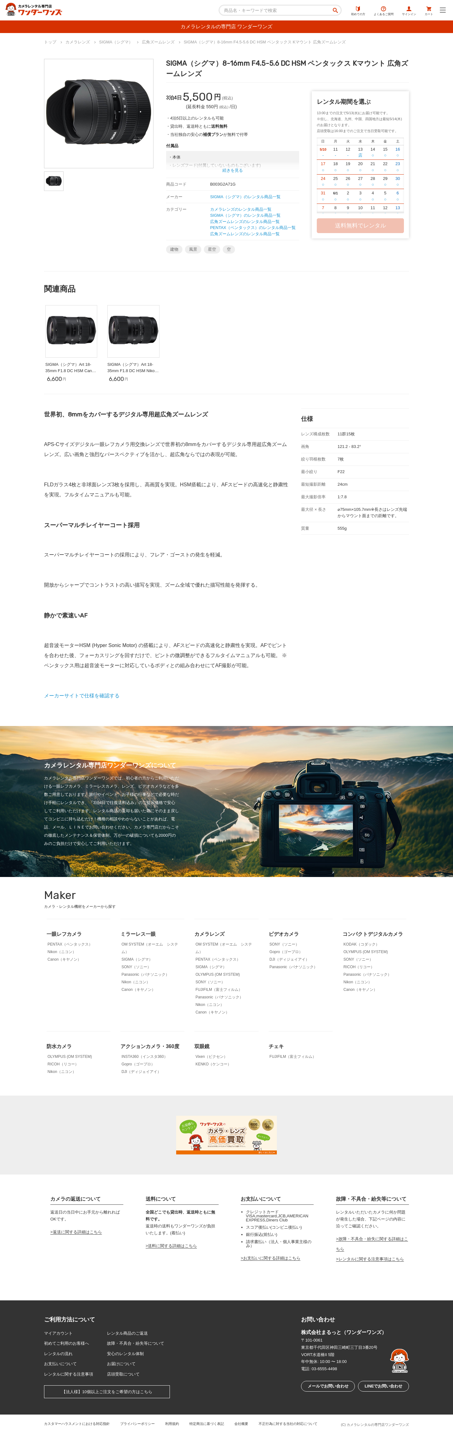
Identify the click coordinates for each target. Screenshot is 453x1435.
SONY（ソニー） (136, 967)
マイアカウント (58, 1333)
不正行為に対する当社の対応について (288, 1424)
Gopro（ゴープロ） (286, 952)
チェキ (276, 1046)
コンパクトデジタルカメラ (373, 934)
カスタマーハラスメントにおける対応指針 (77, 1424)
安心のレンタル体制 (125, 1353)
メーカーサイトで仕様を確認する (82, 695)
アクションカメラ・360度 (149, 1046)
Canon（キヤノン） (64, 959)
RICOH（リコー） (359, 967)
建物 (174, 249)
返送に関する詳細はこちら (77, 1232)
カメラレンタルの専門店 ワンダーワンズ (226, 26)
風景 (193, 249)
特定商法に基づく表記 (206, 1424)
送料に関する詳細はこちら (172, 1245)
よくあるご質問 (384, 11)
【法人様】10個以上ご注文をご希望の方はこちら (107, 1391)
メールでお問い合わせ (328, 1386)
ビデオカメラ (284, 934)
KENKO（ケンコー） (213, 1064)
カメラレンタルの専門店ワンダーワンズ (378, 1425)
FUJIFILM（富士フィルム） (218, 989)
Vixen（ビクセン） (211, 1056)
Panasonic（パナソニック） (145, 974)
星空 (212, 249)
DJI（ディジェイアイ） (289, 959)
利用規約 (172, 1424)
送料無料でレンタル (360, 225)
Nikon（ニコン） (62, 952)
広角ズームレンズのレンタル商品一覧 (245, 221)
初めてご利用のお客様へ (66, 1343)
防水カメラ (59, 1046)
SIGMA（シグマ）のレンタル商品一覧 (245, 196)
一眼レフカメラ (64, 934)
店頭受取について (123, 1374)
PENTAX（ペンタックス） (70, 944)
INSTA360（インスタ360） (144, 1056)
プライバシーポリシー (137, 1424)
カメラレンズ (209, 934)
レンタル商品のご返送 (127, 1333)
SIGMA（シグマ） (137, 959)
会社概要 (241, 1424)
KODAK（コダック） (361, 944)
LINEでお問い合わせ (384, 1386)
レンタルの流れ (58, 1353)
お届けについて (121, 1363)
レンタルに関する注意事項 (68, 1374)
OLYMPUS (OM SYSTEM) (217, 974)
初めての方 (358, 11)
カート (429, 11)
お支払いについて (60, 1363)
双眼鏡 (202, 1046)
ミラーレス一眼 (138, 934)
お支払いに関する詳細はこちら (271, 1258)
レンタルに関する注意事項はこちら (371, 1259)
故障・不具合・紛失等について (135, 1343)
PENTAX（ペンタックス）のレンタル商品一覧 (253, 227)
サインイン (409, 11)
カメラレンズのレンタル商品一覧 (240, 209)
